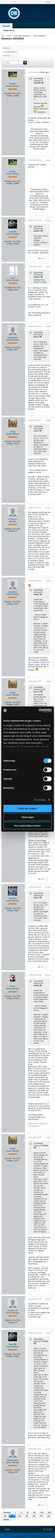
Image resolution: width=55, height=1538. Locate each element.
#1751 (48, 975)
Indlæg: (9, 96)
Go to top (47, 1529)
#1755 (48, 1449)
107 (34, 1512)
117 (12, 1516)
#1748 (48, 581)
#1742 (48, 160)
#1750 (48, 887)
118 (19, 1516)
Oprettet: (8, 93)
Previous (7, 1512)
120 (34, 1516)
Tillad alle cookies (27, 808)
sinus (12, 278)
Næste (6, 1519)
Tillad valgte (27, 817)
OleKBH (13, 898)
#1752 (48, 1138)
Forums (6, 26)
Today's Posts (9, 30)
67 (28, 1512)
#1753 (48, 1299)
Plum (12, 986)
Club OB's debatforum (22, 36)
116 (4, 1516)
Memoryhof (12, 1460)
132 (48, 1516)
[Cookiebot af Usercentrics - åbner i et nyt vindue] (39, 710)
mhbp (12, 432)
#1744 (48, 267)
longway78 (12, 1310)
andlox (12, 84)
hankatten (12, 338)
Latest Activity (10, 52)
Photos (6, 56)
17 (21, 1512)
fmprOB (12, 232)
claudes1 (12, 592)
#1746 (48, 421)
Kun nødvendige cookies (28, 825)
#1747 (48, 508)
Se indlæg (43, 82)
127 (41, 1516)
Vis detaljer (40, 799)
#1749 (48, 681)
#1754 (48, 1333)
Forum (9, 36)
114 (41, 1512)
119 (26, 1516)
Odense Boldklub (39, 36)
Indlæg (6, 48)
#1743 (48, 221)
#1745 (48, 327)
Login (47, 2)
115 (49, 1512)
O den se (12, 519)
